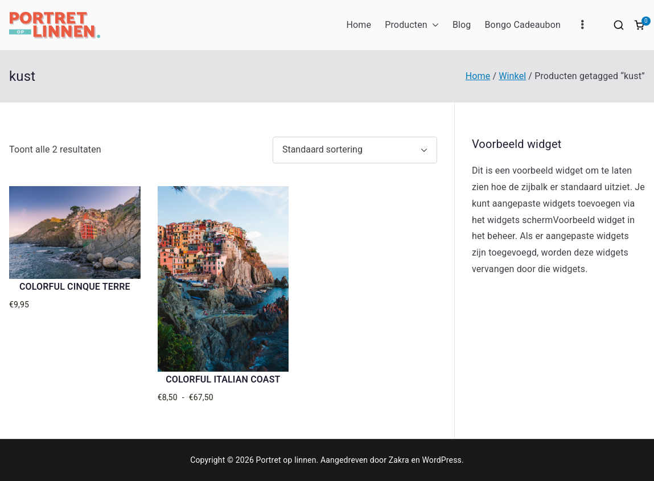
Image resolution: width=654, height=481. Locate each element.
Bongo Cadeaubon (522, 24)
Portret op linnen (286, 459)
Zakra (399, 459)
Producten (412, 25)
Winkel (512, 76)
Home (358, 24)
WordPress (442, 459)
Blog (462, 24)
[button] (433, 25)
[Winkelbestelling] (355, 150)
